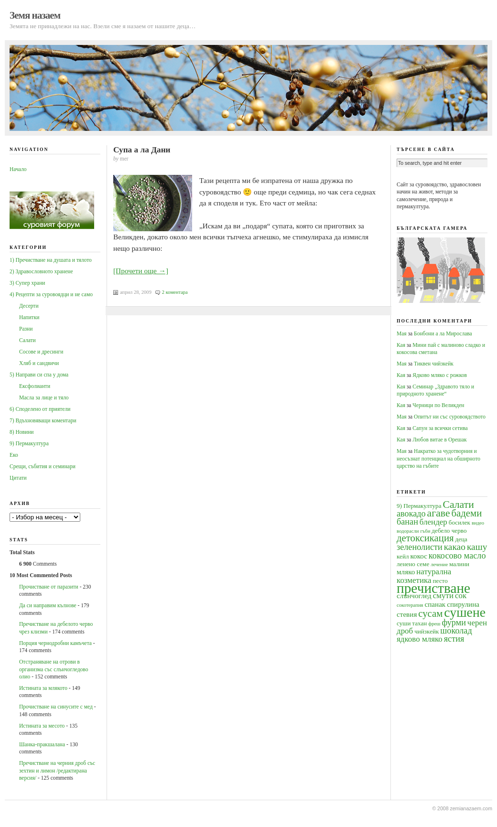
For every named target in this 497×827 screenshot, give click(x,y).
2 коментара (175, 292)
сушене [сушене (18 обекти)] (465, 612)
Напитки (29, 317)
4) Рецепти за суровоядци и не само (51, 294)
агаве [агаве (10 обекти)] (438, 513)
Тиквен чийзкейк (434, 363)
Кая (401, 345)
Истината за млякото (43, 688)
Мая (402, 333)
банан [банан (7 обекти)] (407, 521)
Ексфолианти (34, 386)
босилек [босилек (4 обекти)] (459, 522)
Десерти (29, 306)
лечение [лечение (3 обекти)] (439, 564)
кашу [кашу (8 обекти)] (477, 547)
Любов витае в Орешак (439, 439)
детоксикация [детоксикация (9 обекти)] (425, 538)
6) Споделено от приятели (40, 409)
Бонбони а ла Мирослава (443, 333)
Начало (18, 169)
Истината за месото (42, 726)
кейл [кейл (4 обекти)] (403, 556)
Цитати (18, 478)
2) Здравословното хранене (41, 271)
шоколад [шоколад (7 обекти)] (456, 630)
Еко (14, 455)
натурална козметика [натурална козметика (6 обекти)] (424, 575)
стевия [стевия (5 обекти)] (407, 614)
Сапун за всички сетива (439, 428)
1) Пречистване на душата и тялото (51, 260)
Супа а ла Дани (142, 149)
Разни (25, 329)
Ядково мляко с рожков (439, 375)
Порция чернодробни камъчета (55, 643)
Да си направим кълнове (47, 605)
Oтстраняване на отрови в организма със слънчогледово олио (53, 669)
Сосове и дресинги (41, 351)
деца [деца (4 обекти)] (461, 539)
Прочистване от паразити (48, 587)
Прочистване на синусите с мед (56, 706)
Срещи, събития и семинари (43, 466)
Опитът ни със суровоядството (450, 416)
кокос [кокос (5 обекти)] (418, 556)
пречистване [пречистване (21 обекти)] (433, 588)
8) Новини (21, 432)
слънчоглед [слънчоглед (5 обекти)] (414, 595)
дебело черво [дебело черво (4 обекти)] (449, 530)
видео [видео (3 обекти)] (478, 523)
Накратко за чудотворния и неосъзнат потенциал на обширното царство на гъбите (438, 458)
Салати (27, 340)
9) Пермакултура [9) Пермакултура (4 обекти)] (419, 505)
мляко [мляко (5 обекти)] (406, 572)
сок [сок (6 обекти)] (460, 595)
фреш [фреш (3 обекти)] (434, 623)
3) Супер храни (27, 283)
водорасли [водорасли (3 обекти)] (408, 531)
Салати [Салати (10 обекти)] (458, 504)
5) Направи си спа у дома (39, 374)
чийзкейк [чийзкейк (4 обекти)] (426, 631)
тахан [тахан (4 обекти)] (419, 623)
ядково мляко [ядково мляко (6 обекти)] (420, 639)
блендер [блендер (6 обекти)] (433, 521)
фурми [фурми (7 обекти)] (454, 622)
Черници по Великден (438, 405)
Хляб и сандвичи (39, 363)
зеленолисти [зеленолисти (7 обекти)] (420, 547)
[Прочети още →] (140, 271)
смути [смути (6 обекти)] (443, 595)
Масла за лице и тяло (44, 397)
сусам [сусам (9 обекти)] (430, 613)
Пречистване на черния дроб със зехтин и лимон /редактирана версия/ (57, 770)
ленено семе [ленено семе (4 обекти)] (413, 564)
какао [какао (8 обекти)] (454, 547)
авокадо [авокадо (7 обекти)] (411, 513)
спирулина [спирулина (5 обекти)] (463, 604)
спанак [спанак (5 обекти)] (434, 604)
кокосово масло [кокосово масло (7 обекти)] (457, 555)
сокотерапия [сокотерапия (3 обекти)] (410, 605)
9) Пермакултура (29, 443)
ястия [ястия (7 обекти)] (454, 639)
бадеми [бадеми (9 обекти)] (467, 513)
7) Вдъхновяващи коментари (43, 420)
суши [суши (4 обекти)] (404, 623)
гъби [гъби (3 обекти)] (425, 531)
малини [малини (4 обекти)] (459, 564)
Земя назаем (35, 15)
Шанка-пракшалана (42, 744)
